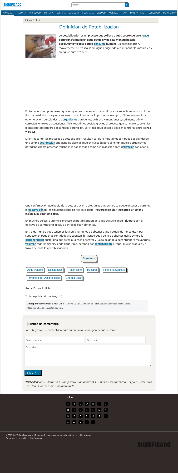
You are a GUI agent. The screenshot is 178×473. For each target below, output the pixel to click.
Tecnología (153, 13)
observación (36, 209)
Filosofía (21, 13)
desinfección (47, 142)
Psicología (35, 13)
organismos (70, 119)
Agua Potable (35, 269)
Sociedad (74, 13)
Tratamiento (75, 269)
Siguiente (89, 258)
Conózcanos (36, 438)
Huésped (92, 269)
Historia (48, 13)
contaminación (34, 239)
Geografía (88, 13)
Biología (101, 13)
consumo (99, 43)
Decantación (55, 269)
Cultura (61, 13)
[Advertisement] (89, 81)
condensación (103, 243)
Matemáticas (137, 13)
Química (113, 13)
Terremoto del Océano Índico (43, 277)
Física (124, 13)
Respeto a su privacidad (17, 438)
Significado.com (12, 5)
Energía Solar (74, 277)
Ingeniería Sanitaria (114, 269)
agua (145, 35)
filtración (128, 146)
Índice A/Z (8, 13)
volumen (30, 243)
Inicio (28, 20)
